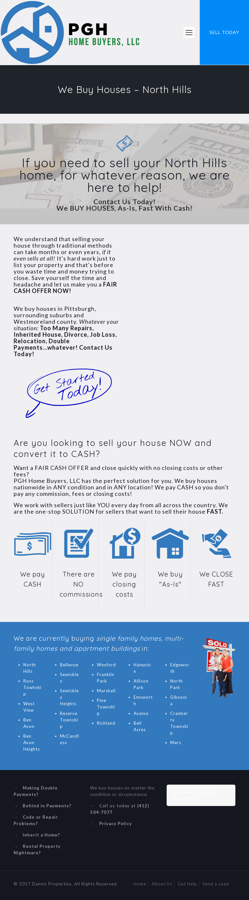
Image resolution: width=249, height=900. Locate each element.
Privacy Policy (115, 823)
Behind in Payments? (47, 805)
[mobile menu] (189, 32)
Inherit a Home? (41, 834)
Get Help (187, 883)
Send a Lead (216, 883)
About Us (162, 883)
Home (140, 883)
